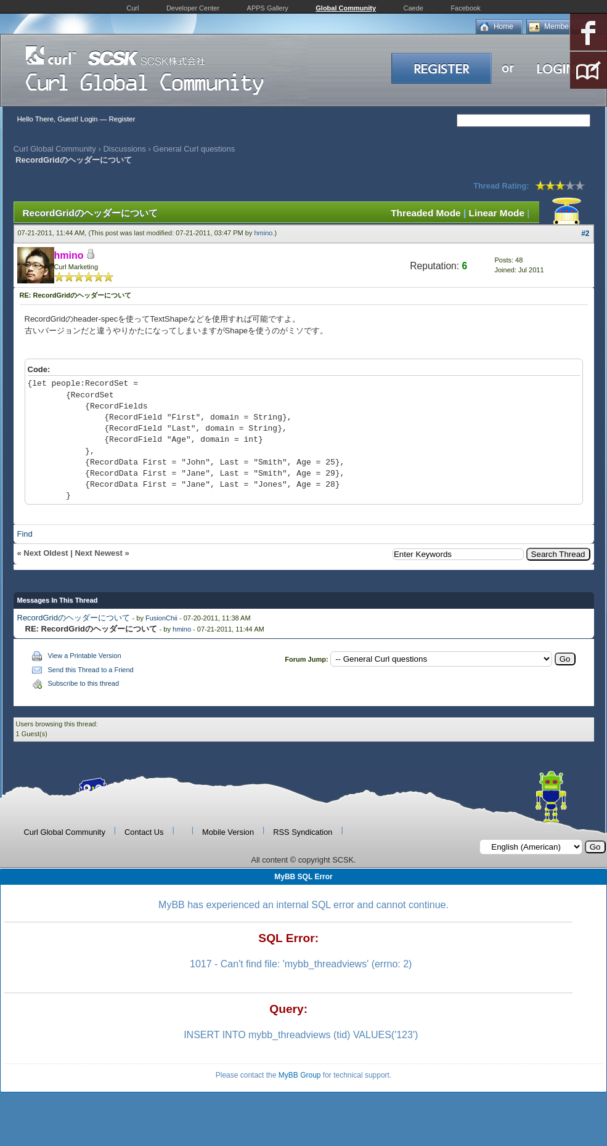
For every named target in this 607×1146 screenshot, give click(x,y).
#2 (585, 233)
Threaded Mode (426, 213)
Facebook (465, 8)
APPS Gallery (267, 8)
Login (88, 119)
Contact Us (143, 832)
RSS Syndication (302, 832)
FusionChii (161, 618)
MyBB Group (300, 1075)
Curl (132, 8)
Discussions (124, 148)
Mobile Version (228, 832)
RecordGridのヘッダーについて (73, 617)
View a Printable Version (84, 655)
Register (121, 119)
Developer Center (192, 8)
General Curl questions (194, 148)
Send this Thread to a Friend (91, 669)
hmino (264, 233)
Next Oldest (45, 553)
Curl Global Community (55, 148)
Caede (413, 8)
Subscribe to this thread (84, 683)
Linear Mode (496, 213)
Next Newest (98, 553)
